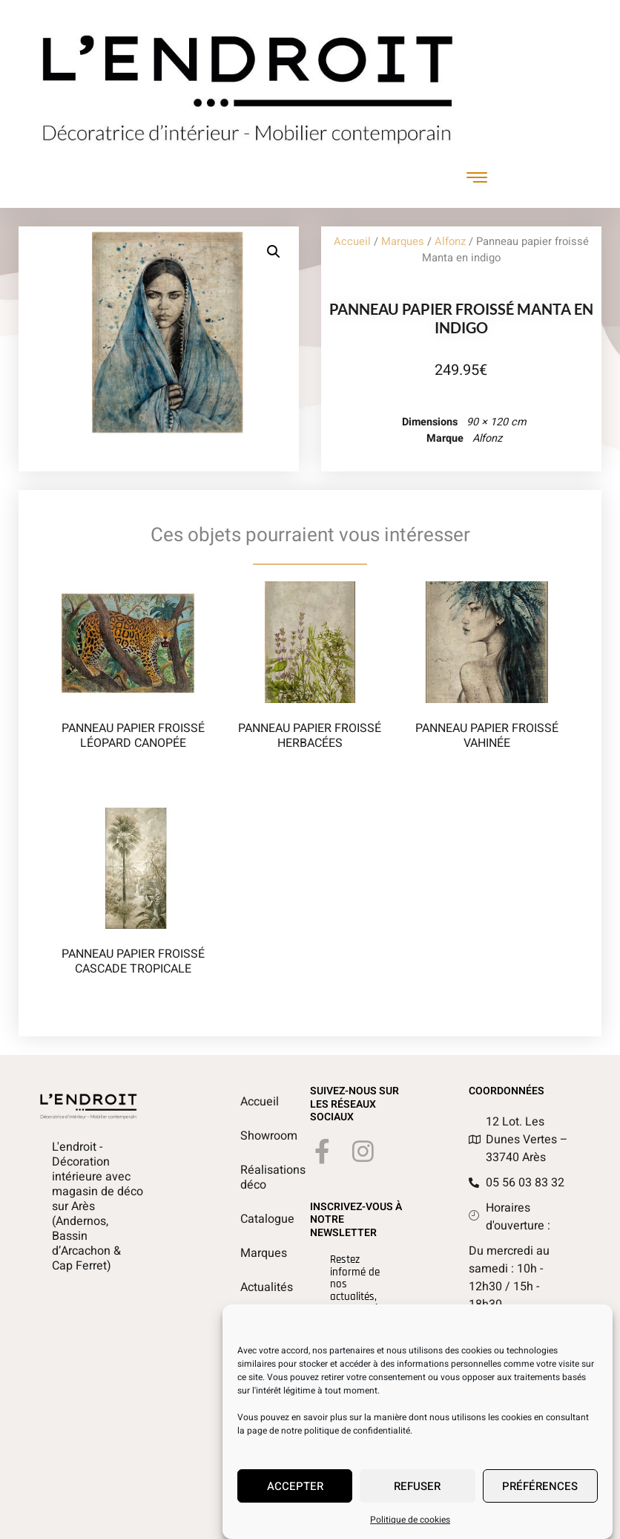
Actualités (247, 1287)
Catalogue (247, 1219)
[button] (273, 251)
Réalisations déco (247, 1177)
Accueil (352, 241)
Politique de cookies (410, 1525)
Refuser (417, 1492)
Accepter (295, 1492)
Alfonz (450, 241)
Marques (402, 241)
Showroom (247, 1136)
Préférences (540, 1492)
